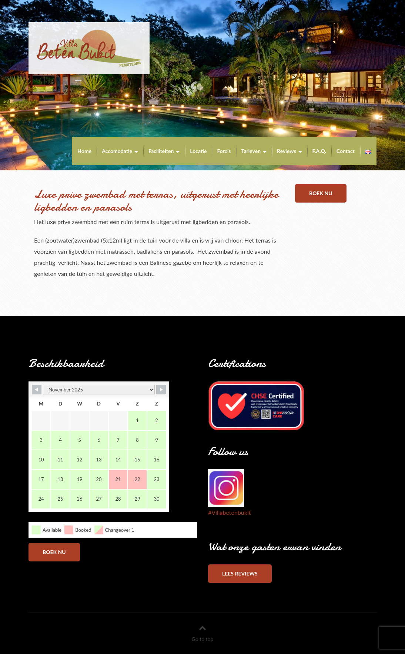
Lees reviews (240, 573)
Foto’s (224, 151)
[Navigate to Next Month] (161, 389)
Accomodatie (117, 151)
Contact (346, 151)
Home (84, 151)
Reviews (286, 151)
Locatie (198, 151)
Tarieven (251, 151)
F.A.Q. (319, 151)
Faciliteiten (161, 151)
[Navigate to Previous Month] (36, 389)
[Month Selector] (99, 389)
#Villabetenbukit (229, 512)
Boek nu (320, 193)
